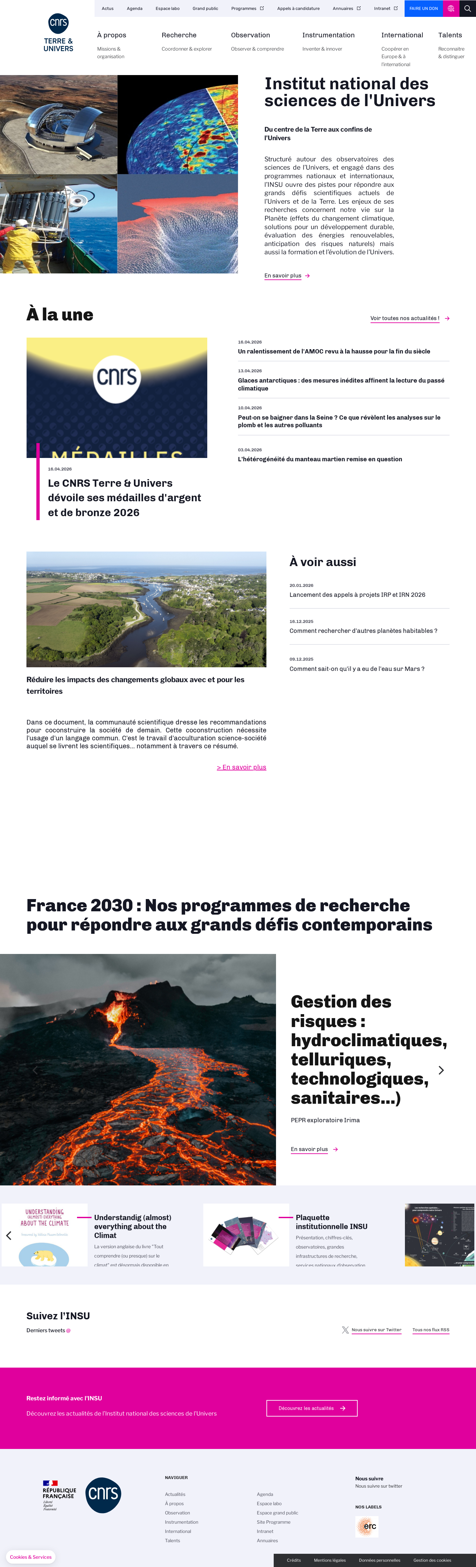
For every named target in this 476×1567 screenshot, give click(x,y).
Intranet (382, 8)
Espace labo (167, 8)
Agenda (134, 8)
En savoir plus (282, 275)
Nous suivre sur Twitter (377, 1329)
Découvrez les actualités (306, 1408)
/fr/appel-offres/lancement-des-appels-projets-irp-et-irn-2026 (370, 590)
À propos (122, 49)
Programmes (244, 8)
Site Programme (274, 1522)
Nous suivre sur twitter (378, 1486)
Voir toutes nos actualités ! (405, 318)
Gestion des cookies (432, 1560)
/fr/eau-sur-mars (370, 664)
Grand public (205, 8)
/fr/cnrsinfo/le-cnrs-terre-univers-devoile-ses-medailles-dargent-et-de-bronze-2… (116, 429)
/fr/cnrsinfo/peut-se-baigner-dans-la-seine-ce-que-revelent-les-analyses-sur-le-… (344, 416)
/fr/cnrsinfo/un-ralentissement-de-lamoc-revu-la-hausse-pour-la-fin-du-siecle (344, 349)
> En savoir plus (241, 767)
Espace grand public (277, 1512)
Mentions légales (330, 1560)
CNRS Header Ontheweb (451, 8)
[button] (31, 1557)
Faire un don (424, 8)
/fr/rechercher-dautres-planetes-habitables (370, 626)
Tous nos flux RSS (431, 1329)
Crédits (294, 1560)
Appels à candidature (298, 8)
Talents (451, 49)
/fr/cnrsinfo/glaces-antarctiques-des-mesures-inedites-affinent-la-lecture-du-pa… (344, 379)
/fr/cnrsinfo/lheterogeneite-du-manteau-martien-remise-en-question (344, 454)
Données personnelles (379, 1560)
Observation (259, 46)
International (402, 53)
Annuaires (343, 8)
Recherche (189, 46)
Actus (108, 8)
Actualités (175, 1494)
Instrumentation (334, 46)
